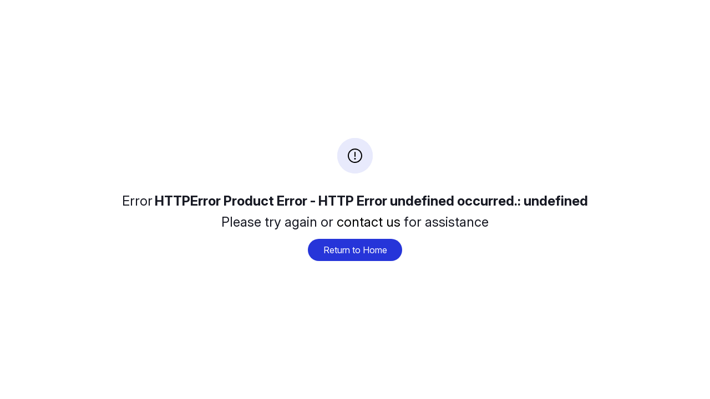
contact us (368, 222)
